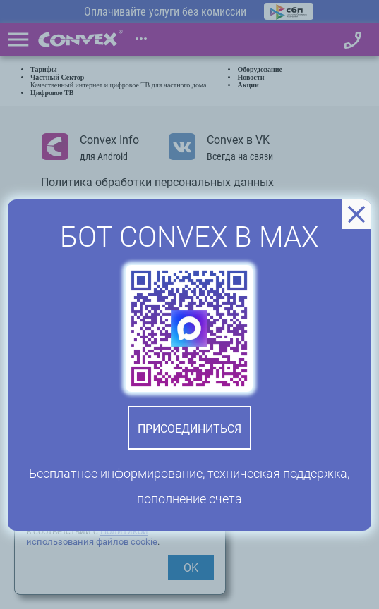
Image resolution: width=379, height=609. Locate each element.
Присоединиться (189, 429)
